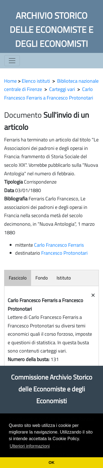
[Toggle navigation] (12, 60)
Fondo (41, 277)
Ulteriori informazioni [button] (30, 446)
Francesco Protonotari (64, 253)
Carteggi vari (62, 89)
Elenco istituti (36, 81)
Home (10, 81)
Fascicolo (18, 277)
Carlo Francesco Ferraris (59, 245)
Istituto (64, 277)
